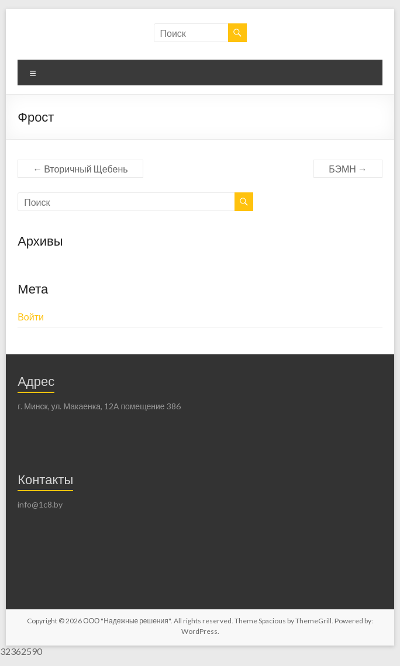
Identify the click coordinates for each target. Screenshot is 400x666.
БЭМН (348, 168)
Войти (31, 316)
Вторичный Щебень (80, 168)
